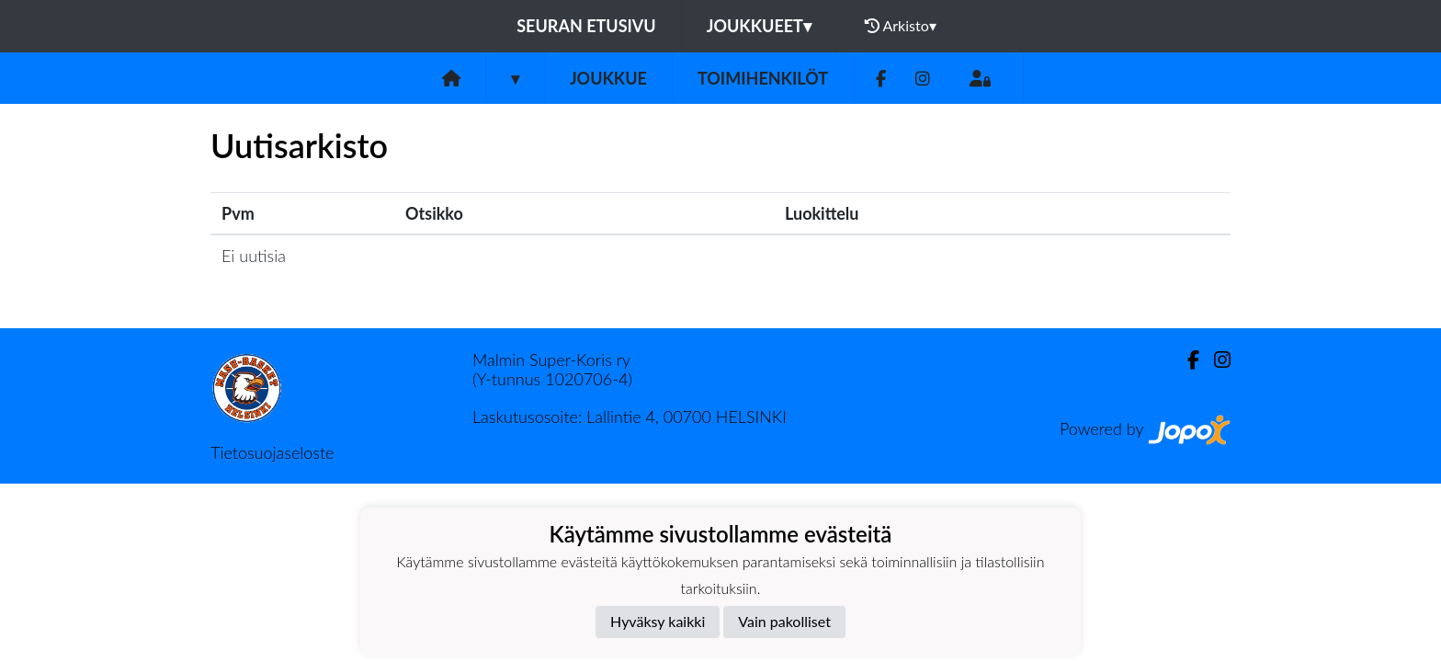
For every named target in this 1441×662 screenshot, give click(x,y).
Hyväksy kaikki (657, 621)
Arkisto (900, 26)
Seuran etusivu (586, 26)
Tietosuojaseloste (272, 452)
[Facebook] (881, 78)
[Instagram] (923, 78)
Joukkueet (759, 26)
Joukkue (608, 78)
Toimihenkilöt (763, 78)
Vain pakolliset (784, 621)
